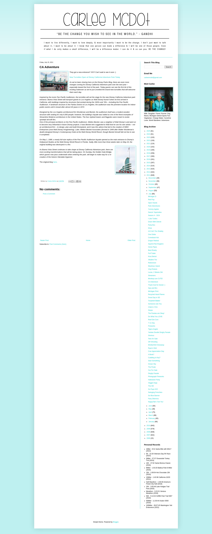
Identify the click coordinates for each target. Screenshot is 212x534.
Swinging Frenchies (155, 392)
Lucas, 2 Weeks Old (155, 272)
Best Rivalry (152, 250)
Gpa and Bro (152, 288)
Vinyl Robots (152, 269)
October (151, 184)
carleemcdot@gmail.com (153, 77)
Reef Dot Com (153, 320)
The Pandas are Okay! (156, 313)
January (151, 422)
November (152, 181)
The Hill (151, 386)
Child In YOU (153, 307)
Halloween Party (154, 380)
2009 (149, 429)
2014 (149, 166)
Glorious (151, 335)
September (152, 187)
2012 (149, 172)
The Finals (152, 367)
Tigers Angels (153, 329)
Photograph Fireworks (156, 376)
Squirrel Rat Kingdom (155, 244)
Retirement (152, 263)
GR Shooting (152, 342)
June (150, 406)
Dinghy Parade (153, 373)
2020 (149, 147)
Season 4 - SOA (154, 215)
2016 (149, 159)
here (55, 162)
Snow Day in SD (154, 297)
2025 (149, 131)
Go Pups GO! (153, 389)
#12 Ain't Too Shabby (155, 231)
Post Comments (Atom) (57, 244)
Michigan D (152, 196)
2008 (149, 432)
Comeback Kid (153, 238)
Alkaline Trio (152, 260)
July (150, 194)
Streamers (151, 275)
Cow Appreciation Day (156, 351)
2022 (149, 140)
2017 (149, 156)
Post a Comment (49, 194)
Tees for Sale (153, 339)
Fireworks (151, 326)
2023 (149, 137)
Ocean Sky (152, 364)
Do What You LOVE (155, 317)
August (151, 191)
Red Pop (151, 200)
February (151, 418)
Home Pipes (152, 247)
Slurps (150, 310)
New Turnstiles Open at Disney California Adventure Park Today (95, 77)
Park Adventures (154, 206)
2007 (149, 435)
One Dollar (152, 234)
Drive (150, 228)
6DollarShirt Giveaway (156, 345)
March (150, 415)
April (150, 412)
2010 (149, 425)
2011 (149, 175)
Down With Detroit (154, 222)
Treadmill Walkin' (154, 301)
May (150, 409)
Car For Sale (152, 370)
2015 (149, 163)
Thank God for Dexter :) (156, 285)
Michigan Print (153, 291)
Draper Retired (153, 241)
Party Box (151, 225)
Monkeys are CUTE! (155, 279)
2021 (149, 144)
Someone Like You (155, 304)
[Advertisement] (88, 217)
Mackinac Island (154, 266)
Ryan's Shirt (152, 348)
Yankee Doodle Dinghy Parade (159, 332)
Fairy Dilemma (153, 399)
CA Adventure (153, 282)
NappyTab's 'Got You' (155, 402)
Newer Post (44, 240)
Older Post (131, 240)
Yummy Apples (153, 209)
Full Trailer (152, 253)
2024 (149, 134)
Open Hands (152, 203)
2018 (149, 153)
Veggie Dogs (152, 383)
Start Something (154, 361)
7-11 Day (151, 323)
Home (88, 240)
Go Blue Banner (154, 396)
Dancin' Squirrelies (155, 212)
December (152, 178)
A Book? (151, 354)
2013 (149, 169)
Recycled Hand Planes (156, 294)
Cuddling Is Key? (154, 358)
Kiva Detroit (152, 256)
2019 (149, 150)
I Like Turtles (152, 219)
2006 (149, 438)
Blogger (115, 522)
